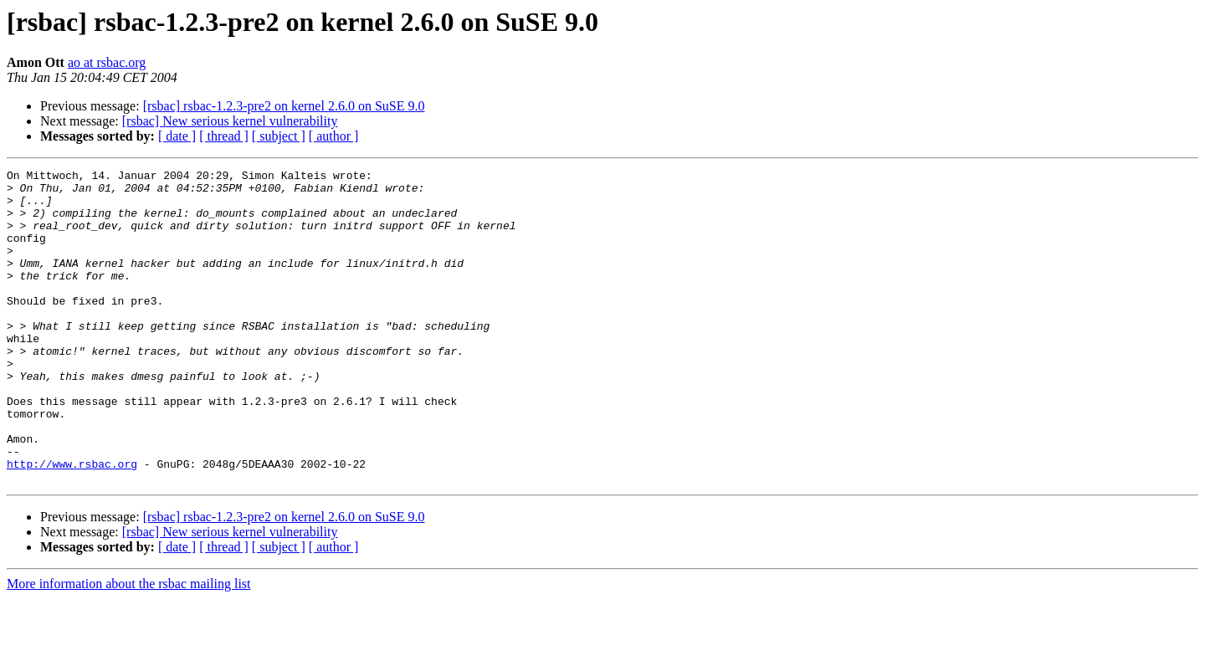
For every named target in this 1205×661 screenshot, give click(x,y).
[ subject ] (278, 136)
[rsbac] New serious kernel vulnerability (230, 121)
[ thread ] (224, 136)
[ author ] (334, 136)
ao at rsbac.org (107, 62)
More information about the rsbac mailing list (129, 646)
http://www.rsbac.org (72, 523)
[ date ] (177, 136)
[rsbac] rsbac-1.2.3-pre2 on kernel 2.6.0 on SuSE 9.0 (284, 106)
